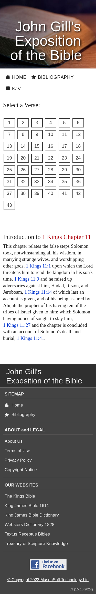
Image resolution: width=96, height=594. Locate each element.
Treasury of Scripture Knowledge (36, 543)
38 (23, 193)
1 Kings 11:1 (38, 266)
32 (23, 181)
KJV (13, 88)
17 (64, 146)
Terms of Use (17, 450)
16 (50, 146)
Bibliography (52, 77)
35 (64, 181)
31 (9, 181)
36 (78, 181)
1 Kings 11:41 (30, 338)
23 (64, 158)
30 (78, 169)
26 (23, 169)
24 (78, 158)
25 (9, 169)
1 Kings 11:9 (26, 279)
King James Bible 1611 (27, 505)
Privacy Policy (18, 460)
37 (9, 193)
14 (23, 146)
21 (36, 158)
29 (64, 169)
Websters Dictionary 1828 (29, 524)
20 (23, 158)
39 (36, 193)
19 (9, 158)
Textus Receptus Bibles (27, 534)
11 (64, 134)
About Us (14, 441)
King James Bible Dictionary (32, 515)
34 (50, 181)
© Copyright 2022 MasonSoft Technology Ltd (48, 580)
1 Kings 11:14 (38, 292)
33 (36, 181)
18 (78, 146)
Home (16, 77)
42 (78, 193)
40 (50, 193)
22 (50, 158)
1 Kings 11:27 (16, 325)
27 (36, 169)
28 (50, 169)
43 (9, 205)
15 (36, 146)
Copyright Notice (21, 469)
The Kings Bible (20, 496)
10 (50, 134)
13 (9, 146)
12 (78, 134)
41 (64, 193)
